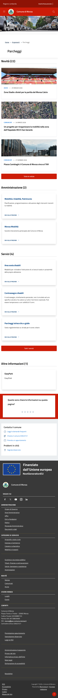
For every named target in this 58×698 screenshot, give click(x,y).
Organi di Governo (11, 509)
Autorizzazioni (10, 570)
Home (7, 42)
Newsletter (9, 673)
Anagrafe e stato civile (13, 539)
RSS (3, 684)
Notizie (7, 580)
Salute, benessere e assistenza (15, 566)
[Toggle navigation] (4, 11)
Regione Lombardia (10, 4)
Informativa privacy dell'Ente (15, 657)
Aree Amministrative (12, 512)
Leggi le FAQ (9, 640)
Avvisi (6, 88)
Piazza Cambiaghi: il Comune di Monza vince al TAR (26, 164)
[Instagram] (21, 499)
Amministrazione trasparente (15, 650)
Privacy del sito (10, 653)
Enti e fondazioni (11, 519)
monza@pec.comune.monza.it (15, 621)
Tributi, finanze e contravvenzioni (16, 563)
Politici (7, 522)
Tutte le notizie (29, 176)
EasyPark (9, 373)
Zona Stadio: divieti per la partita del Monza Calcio (26, 92)
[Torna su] (54, 694)
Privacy (4, 689)
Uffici (6, 516)
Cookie (4, 691)
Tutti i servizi (29, 348)
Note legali (8, 660)
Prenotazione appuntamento (15, 633)
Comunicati (8, 122)
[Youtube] (16, 499)
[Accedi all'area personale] (45, 4)
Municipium (44, 686)
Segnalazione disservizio (13, 636)
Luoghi (7, 596)
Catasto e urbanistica (12, 546)
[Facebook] (5, 499)
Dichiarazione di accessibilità (15, 663)
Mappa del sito (7, 694)
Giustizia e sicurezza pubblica (15, 559)
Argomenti (16, 42)
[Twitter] (10, 499)
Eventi (7, 599)
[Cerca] (53, 11)
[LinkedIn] (26, 499)
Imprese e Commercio (12, 543)
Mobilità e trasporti (11, 549)
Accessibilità (6, 686)
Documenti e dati (11, 529)
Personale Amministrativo (14, 526)
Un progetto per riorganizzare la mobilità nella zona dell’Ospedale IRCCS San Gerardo (26, 128)
